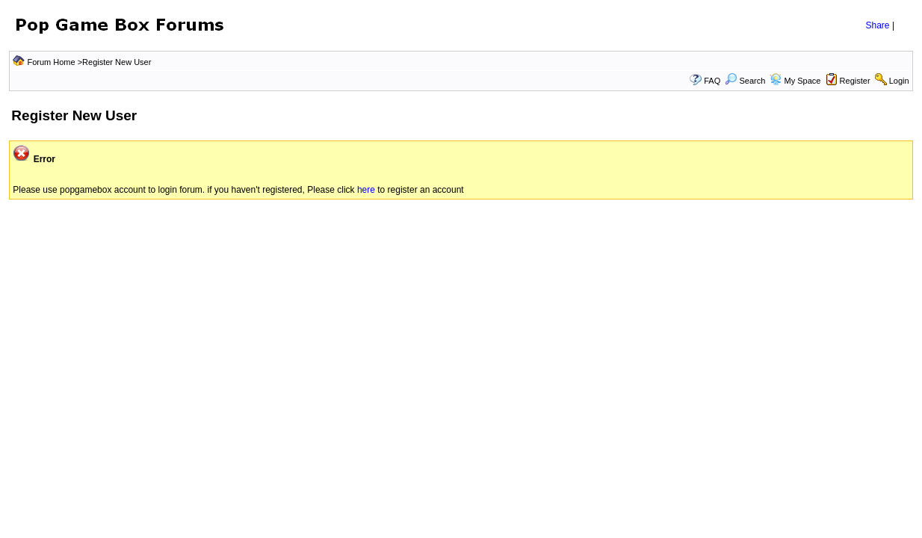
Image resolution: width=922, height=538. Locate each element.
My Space (802, 80)
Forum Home (51, 62)
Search (745, 80)
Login (899, 80)
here (367, 190)
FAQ (712, 80)
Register (855, 80)
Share (878, 25)
